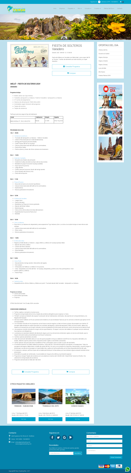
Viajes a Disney (103, 64)
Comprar (71, 73)
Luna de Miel (102, 68)
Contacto (119, 8)
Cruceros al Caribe (104, 53)
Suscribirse (77, 453)
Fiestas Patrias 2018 (104, 75)
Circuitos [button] (88, 8)
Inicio (54, 8)
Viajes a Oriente (103, 61)
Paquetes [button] (71, 8)
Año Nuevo (102, 72)
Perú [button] (80, 8)
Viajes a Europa (103, 57)
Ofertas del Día (103, 50)
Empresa (62, 8)
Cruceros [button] (97, 8)
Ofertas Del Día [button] (109, 8)
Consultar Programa (71, 67)
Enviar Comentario (116, 457)
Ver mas (23, 419)
